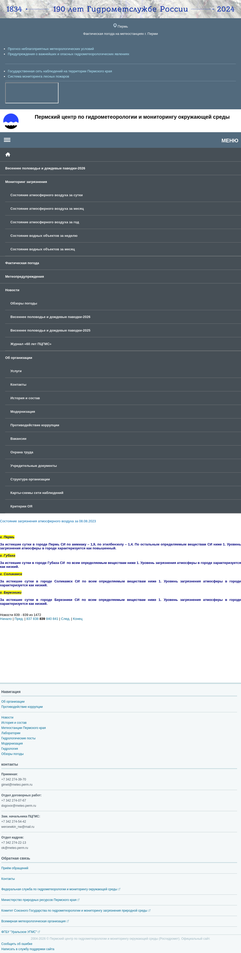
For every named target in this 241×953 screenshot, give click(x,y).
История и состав (25, 398)
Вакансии (18, 439)
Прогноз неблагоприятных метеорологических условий (51, 49)
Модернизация (22, 412)
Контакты (18, 384)
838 (36, 619)
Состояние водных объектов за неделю (43, 236)
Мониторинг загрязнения (26, 182)
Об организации (18, 358)
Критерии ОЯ (21, 506)
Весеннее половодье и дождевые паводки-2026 (45, 168)
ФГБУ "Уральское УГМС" (20, 932)
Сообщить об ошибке (16, 944)
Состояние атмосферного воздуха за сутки (46, 195)
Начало (6, 619)
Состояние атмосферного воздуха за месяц (47, 209)
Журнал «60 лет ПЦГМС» (30, 344)
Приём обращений (14, 868)
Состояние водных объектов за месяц (42, 249)
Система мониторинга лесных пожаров (38, 76)
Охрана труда (21, 452)
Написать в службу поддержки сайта (27, 949)
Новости (12, 290)
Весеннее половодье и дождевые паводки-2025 (50, 330)
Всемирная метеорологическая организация (35, 921)
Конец (78, 619)
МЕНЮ (230, 140)
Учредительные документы (33, 466)
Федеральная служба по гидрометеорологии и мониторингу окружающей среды (60, 889)
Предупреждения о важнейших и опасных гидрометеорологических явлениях (68, 54)
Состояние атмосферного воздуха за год (44, 222)
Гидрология (9, 749)
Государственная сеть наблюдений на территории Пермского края (60, 71)
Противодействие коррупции (34, 425)
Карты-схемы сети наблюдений (36, 493)
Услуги (16, 371)
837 (29, 619)
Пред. (19, 619)
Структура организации (30, 479)
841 (55, 619)
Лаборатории (10, 733)
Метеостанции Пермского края (23, 728)
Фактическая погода (22, 263)
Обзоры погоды (23, 303)
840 (49, 619)
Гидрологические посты (18, 738)
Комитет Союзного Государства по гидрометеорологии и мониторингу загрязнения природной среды (76, 910)
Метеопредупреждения (24, 276)
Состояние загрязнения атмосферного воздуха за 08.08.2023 (48, 521)
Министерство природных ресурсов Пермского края (40, 900)
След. (65, 619)
